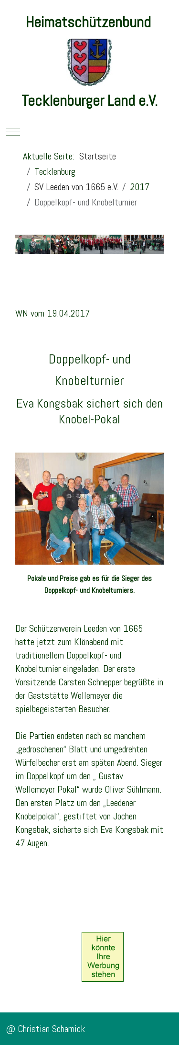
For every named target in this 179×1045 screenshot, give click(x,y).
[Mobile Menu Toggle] (13, 132)
